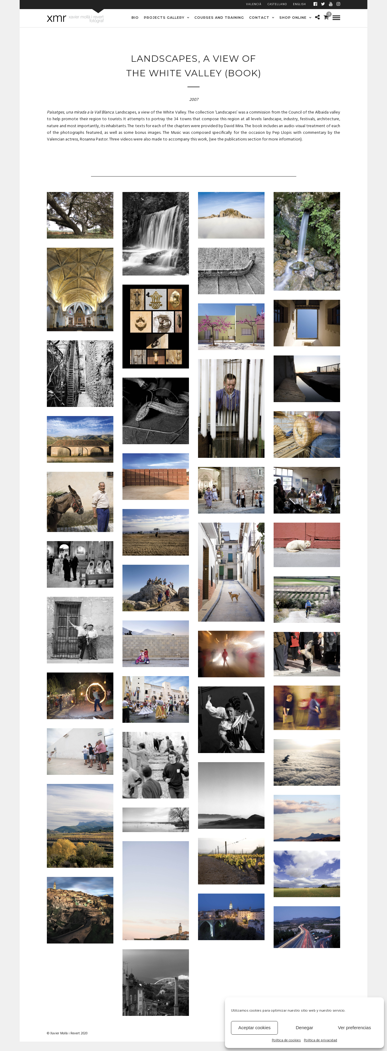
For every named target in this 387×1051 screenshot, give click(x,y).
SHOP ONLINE (293, 17)
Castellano (277, 4)
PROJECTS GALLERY (164, 17)
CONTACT (259, 17)
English (299, 4)
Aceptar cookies (254, 1027)
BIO (135, 17)
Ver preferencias (354, 1027)
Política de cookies (286, 1040)
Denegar (304, 1027)
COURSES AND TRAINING (219, 17)
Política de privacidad (320, 1040)
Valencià (254, 4)
